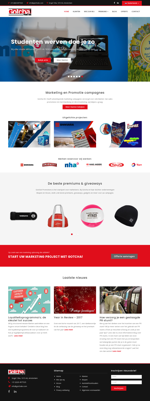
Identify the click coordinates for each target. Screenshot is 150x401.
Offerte (124, 11)
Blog (58, 387)
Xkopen (85, 380)
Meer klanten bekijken (75, 107)
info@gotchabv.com (36, 3)
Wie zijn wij (89, 11)
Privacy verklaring (62, 390)
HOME (66, 11)
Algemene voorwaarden (91, 390)
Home (58, 376)
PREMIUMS (103, 11)
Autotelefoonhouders (90, 383)
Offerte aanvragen (124, 256)
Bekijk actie (65, 60)
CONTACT (136, 11)
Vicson (58, 383)
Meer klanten (84, 60)
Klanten (76, 11)
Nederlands (132, 3)
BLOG (114, 11)
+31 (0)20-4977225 (19, 382)
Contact (85, 387)
